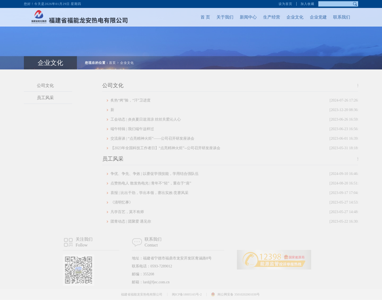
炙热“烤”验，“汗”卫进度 (247, 100)
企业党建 (313, 17)
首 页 (200, 17)
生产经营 (266, 17)
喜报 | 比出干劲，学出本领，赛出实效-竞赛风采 (247, 193)
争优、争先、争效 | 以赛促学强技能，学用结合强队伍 (247, 174)
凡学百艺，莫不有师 (247, 212)
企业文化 (289, 17)
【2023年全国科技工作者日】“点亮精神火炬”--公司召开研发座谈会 (247, 148)
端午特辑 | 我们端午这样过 (247, 129)
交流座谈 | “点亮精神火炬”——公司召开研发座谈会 (247, 138)
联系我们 (336, 17)
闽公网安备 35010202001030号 (239, 294)
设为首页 (285, 3)
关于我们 (219, 17)
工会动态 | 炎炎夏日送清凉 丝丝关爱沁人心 (247, 119)
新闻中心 (243, 17)
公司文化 (40, 85)
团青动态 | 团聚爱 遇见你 (247, 221)
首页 (112, 58)
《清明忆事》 (247, 202)
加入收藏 (307, 3)
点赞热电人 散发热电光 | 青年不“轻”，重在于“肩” (247, 183)
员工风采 (40, 97)
